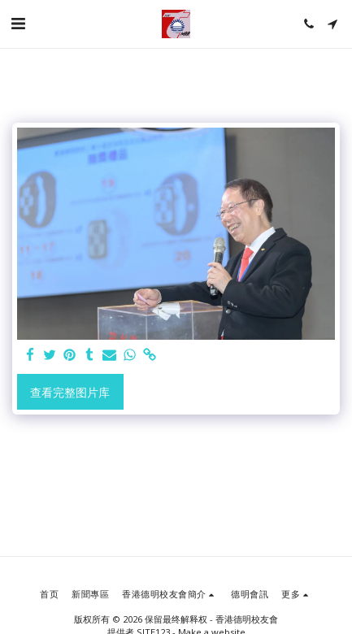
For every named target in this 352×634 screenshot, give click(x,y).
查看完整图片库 (70, 392)
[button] (18, 23)
